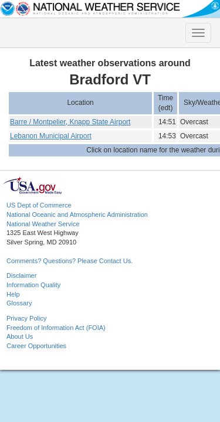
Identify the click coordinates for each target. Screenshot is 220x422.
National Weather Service (43, 223)
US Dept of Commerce (39, 205)
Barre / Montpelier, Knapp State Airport (70, 122)
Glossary (19, 303)
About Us (19, 336)
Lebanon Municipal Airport (51, 136)
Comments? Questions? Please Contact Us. (69, 260)
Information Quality (33, 284)
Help (13, 294)
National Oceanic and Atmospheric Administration (77, 214)
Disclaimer (21, 275)
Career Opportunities (36, 345)
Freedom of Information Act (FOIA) (56, 327)
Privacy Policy (26, 318)
